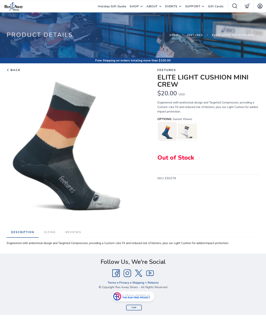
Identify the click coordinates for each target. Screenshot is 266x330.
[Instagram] (127, 273)
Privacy (124, 283)
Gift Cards (216, 6)
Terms (112, 283)
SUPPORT (193, 6)
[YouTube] (150, 273)
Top (134, 307)
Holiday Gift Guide (112, 6)
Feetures (195, 35)
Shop (173, 35)
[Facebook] (116, 273)
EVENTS (171, 6)
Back (14, 70)
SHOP (134, 6)
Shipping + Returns (145, 283)
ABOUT (152, 6)
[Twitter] (138, 273)
